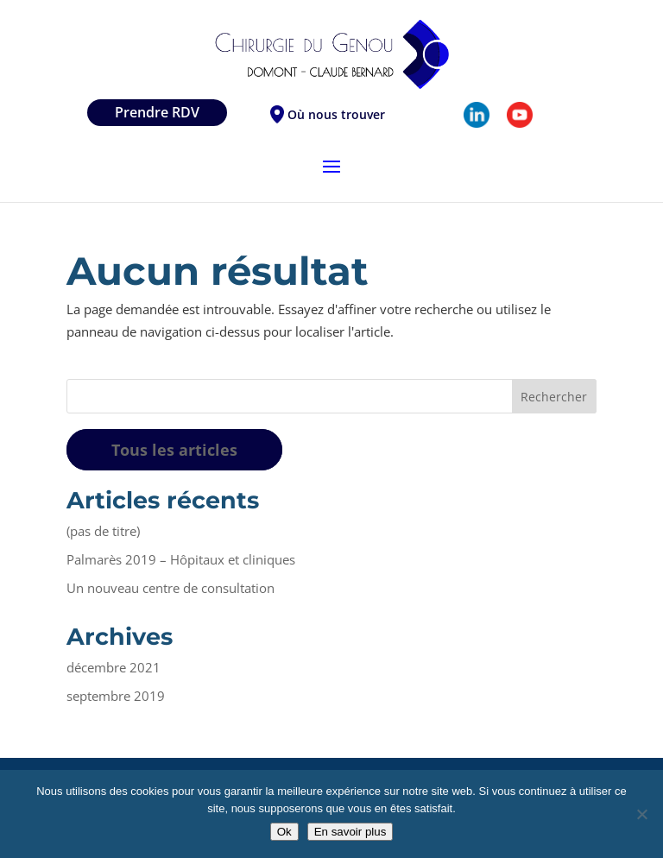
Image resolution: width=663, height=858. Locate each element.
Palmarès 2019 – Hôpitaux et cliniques (180, 559)
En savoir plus (350, 831)
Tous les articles (174, 449)
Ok (284, 831)
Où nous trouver (336, 114)
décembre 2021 (113, 667)
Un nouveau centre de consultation (170, 587)
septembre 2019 (115, 695)
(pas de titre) (103, 530)
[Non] (641, 814)
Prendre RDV (157, 112)
